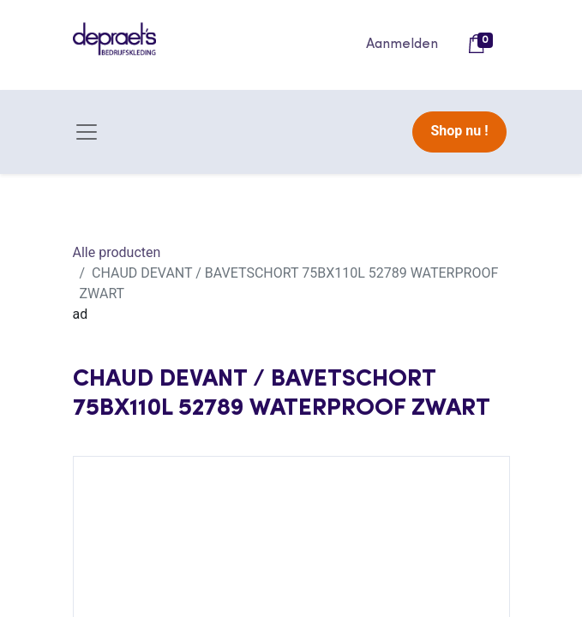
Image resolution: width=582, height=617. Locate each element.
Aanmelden (402, 44)
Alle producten (117, 252)
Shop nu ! (459, 131)
